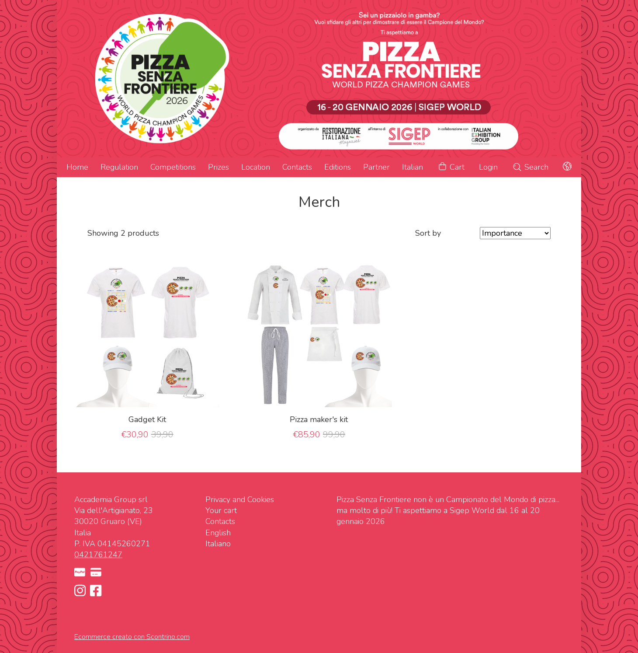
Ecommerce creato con (132, 637)
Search (530, 167)
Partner (376, 167)
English (218, 532)
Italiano (218, 543)
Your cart (221, 510)
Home (77, 167)
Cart (451, 167)
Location (255, 167)
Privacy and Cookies (239, 499)
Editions (337, 167)
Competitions (173, 167)
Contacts (297, 167)
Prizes (218, 167)
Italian (412, 167)
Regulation (119, 167)
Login (488, 167)
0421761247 (98, 554)
